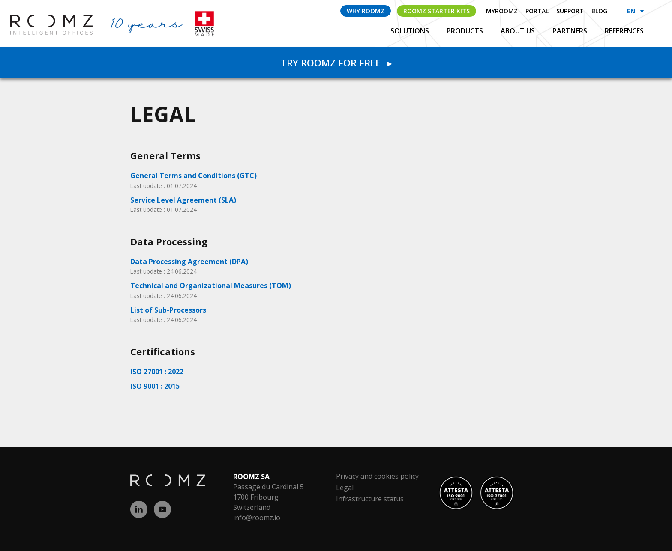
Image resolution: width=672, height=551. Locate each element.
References (624, 31)
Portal (537, 11)
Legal (345, 487)
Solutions (410, 31)
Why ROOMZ (365, 11)
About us (519, 31)
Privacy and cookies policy (377, 476)
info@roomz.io (256, 517)
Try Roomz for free (336, 62)
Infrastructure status (370, 498)
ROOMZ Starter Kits (436, 11)
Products (466, 31)
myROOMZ (502, 11)
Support (570, 11)
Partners (570, 31)
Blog (599, 11)
